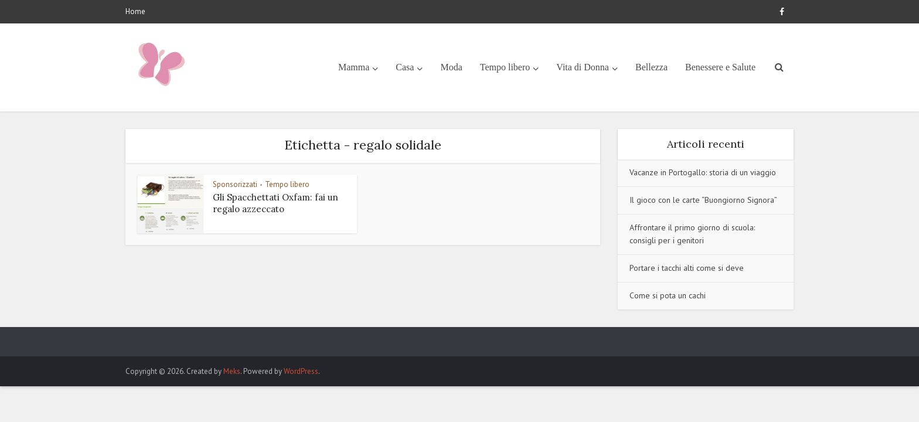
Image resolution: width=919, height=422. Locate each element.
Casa (405, 67)
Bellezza (651, 67)
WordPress (301, 371)
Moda (451, 67)
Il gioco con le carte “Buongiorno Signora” (703, 200)
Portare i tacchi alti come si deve (686, 268)
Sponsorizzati (235, 184)
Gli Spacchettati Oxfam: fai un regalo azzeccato (275, 203)
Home (135, 11)
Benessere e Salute (720, 67)
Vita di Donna (582, 67)
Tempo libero (505, 67)
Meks (231, 371)
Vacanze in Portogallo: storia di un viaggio (702, 172)
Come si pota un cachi (667, 295)
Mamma (353, 67)
